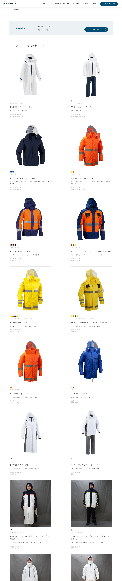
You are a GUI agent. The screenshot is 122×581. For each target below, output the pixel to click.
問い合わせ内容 (28, 474)
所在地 (25, 440)
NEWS (78, 3)
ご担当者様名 (27, 452)
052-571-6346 (40, 553)
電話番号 (26, 459)
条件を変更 (96, 29)
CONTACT (94, 3)
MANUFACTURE (60, 3)
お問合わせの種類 (28, 415)
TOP (43, 3)
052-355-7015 (110, 4)
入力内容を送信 (61, 512)
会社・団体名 (24, 432)
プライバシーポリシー (58, 502)
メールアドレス (28, 467)
